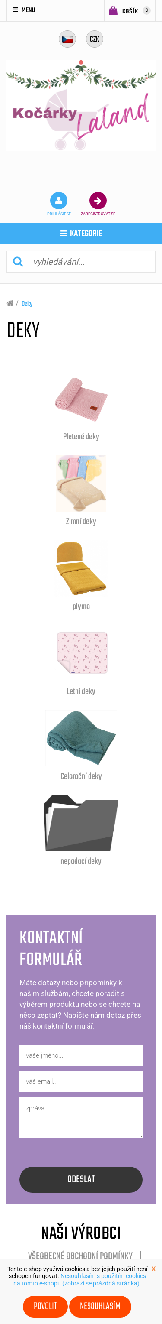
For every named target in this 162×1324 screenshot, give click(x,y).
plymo (81, 606)
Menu (24, 10)
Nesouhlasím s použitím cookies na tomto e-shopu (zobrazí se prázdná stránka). (79, 1279)
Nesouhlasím (100, 1306)
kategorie (81, 233)
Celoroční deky (81, 776)
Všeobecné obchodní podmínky (80, 1256)
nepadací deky (81, 861)
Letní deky (81, 691)
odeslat (81, 1180)
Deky (27, 304)
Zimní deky (81, 522)
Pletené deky (81, 437)
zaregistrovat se (98, 204)
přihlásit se (59, 204)
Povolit (45, 1306)
